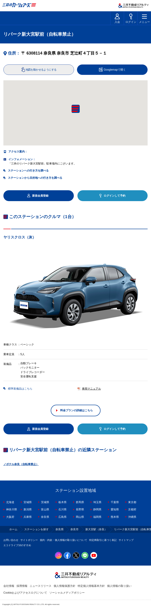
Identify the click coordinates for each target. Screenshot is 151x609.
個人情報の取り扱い (119, 586)
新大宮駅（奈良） (96, 529)
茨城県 (45, 502)
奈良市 (74, 529)
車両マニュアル (91, 388)
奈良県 (45, 517)
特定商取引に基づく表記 (103, 540)
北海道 (10, 502)
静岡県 (97, 509)
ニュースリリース (40, 586)
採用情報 (22, 586)
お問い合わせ (10, 540)
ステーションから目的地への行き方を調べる (35, 177)
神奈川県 (11, 509)
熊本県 (115, 517)
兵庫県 (28, 517)
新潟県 (28, 509)
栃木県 (62, 502)
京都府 (132, 509)
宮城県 (28, 502)
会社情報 (8, 586)
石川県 (62, 509)
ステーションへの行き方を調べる (28, 170)
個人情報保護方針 (64, 586)
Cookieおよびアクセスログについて (25, 592)
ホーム (13, 529)
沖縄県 (132, 517)
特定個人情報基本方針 (91, 586)
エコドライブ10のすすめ (17, 545)
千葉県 (115, 502)
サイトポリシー (29, 540)
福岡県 (97, 517)
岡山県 (80, 517)
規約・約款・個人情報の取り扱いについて (63, 540)
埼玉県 (97, 502)
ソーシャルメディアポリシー (67, 592)
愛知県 (115, 509)
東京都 (132, 502)
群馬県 (80, 502)
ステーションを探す (36, 529)
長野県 (80, 509)
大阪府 (10, 517)
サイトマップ (126, 540)
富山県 (45, 509)
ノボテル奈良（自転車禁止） (21, 464)
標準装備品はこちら (20, 388)
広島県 (62, 517)
